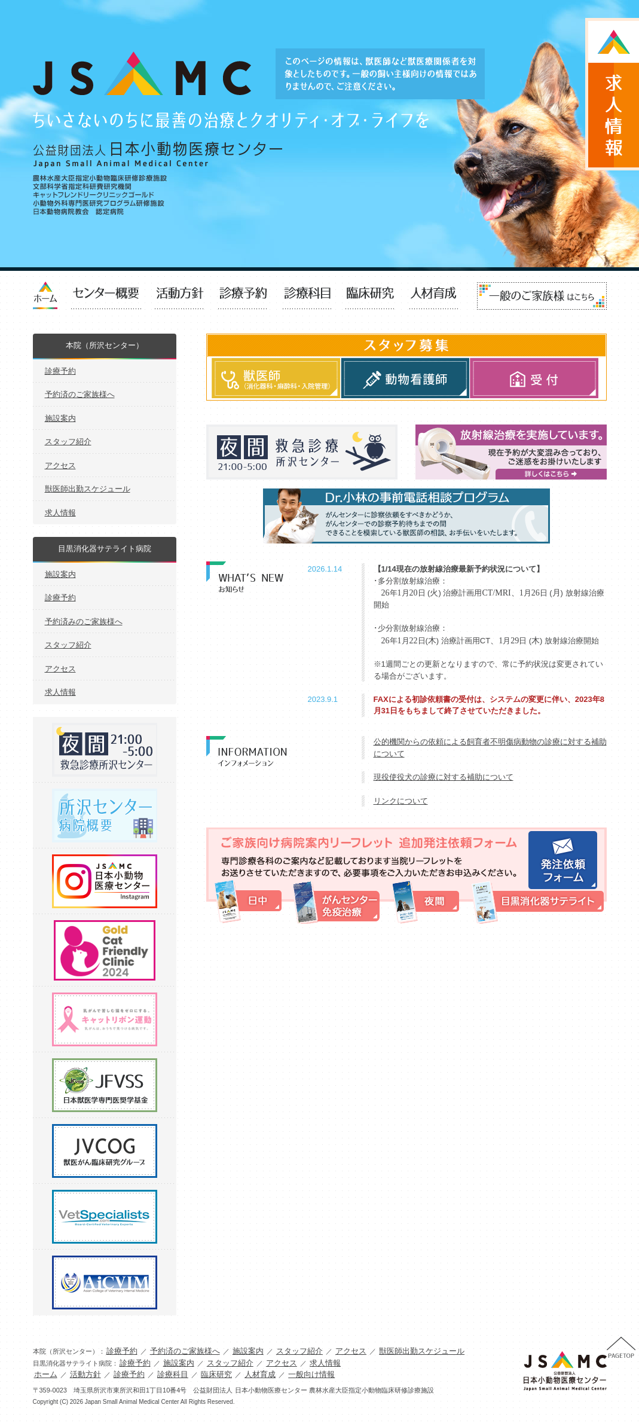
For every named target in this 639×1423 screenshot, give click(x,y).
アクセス (60, 465)
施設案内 (60, 418)
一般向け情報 (542, 296)
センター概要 (106, 296)
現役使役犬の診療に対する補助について (443, 776)
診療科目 (307, 296)
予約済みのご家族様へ (84, 621)
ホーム (45, 1374)
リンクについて (401, 800)
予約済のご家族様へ (80, 394)
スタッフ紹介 (68, 441)
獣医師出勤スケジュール (87, 488)
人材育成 (433, 296)
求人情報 (60, 512)
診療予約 (243, 296)
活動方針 (180, 296)
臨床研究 (370, 296)
